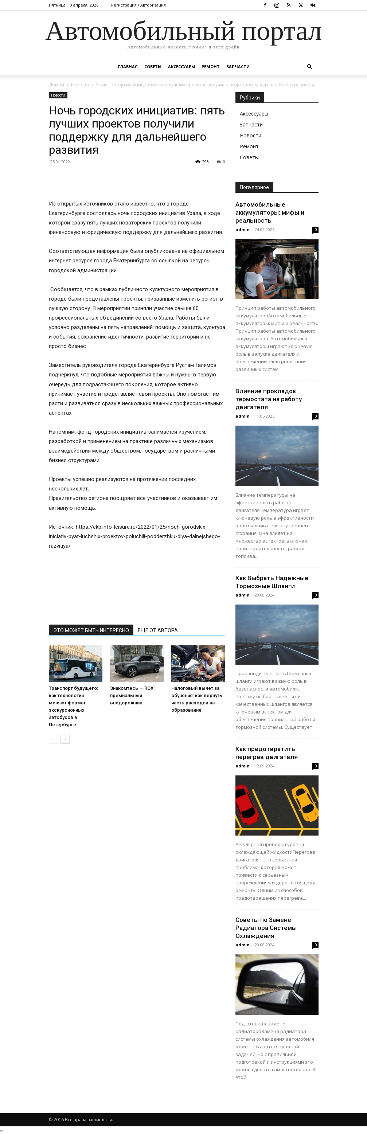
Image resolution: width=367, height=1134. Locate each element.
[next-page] (65, 739)
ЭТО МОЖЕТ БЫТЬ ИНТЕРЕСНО (91, 630)
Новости (80, 85)
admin (242, 229)
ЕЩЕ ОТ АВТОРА (158, 630)
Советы (152, 66)
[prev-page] (53, 739)
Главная (128, 66)
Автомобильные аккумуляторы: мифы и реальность (269, 212)
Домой (56, 85)
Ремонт (211, 66)
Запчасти (238, 66)
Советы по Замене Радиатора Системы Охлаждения (266, 927)
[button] (310, 66)
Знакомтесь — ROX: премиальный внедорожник (132, 695)
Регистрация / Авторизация (138, 5)
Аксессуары (181, 66)
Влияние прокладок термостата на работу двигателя (268, 399)
